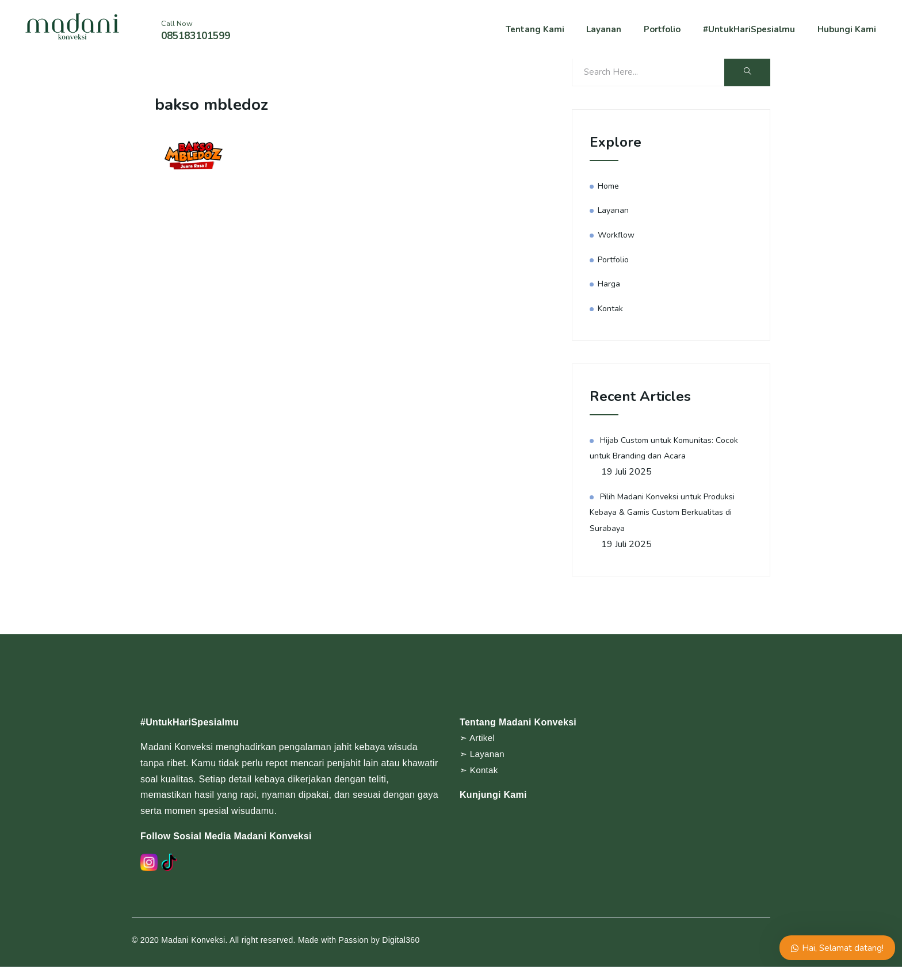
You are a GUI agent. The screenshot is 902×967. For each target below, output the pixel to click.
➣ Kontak (480, 770)
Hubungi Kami (848, 30)
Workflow (617, 234)
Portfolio (667, 30)
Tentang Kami (547, 30)
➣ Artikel (478, 738)
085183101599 (195, 37)
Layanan (612, 30)
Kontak (611, 308)
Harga (609, 283)
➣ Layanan (483, 754)
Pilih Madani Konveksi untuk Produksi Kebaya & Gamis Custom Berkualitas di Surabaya (666, 512)
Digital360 (400, 940)
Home (610, 186)
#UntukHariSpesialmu (753, 30)
